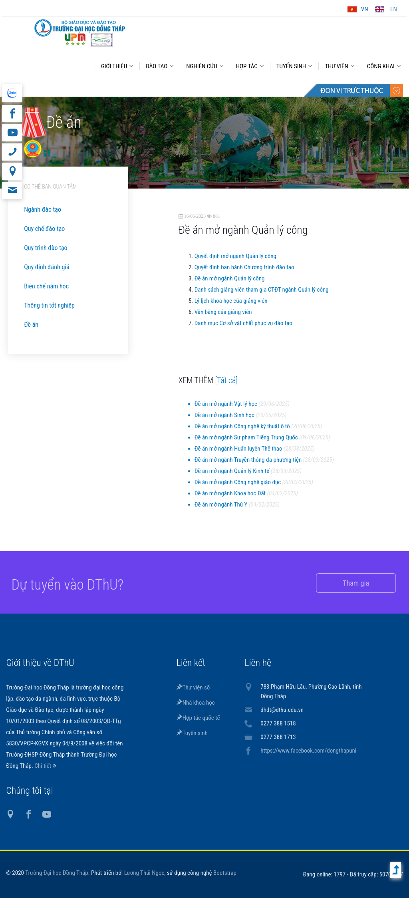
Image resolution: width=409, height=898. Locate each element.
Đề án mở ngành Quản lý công (230, 278)
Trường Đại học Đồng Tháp (56, 872)
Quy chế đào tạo (44, 228)
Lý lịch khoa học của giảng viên (231, 300)
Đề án (31, 324)
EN (393, 9)
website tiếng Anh (12, 93)
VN (364, 9)
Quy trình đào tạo (45, 248)
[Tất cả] (226, 380)
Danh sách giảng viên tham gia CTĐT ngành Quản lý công (262, 289)
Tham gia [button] (348, 583)
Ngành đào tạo (42, 209)
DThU (80, 33)
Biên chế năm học (46, 286)
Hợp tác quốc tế (198, 717)
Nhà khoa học (196, 702)
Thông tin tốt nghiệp (49, 305)
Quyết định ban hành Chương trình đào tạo (244, 267)
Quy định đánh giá (46, 267)
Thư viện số (193, 687)
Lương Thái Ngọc (144, 872)
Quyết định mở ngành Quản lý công (235, 256)
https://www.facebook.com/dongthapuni (308, 750)
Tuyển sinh (192, 733)
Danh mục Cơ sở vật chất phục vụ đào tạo (243, 323)
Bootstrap (224, 872)
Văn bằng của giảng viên (223, 312)
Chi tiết (43, 765)
